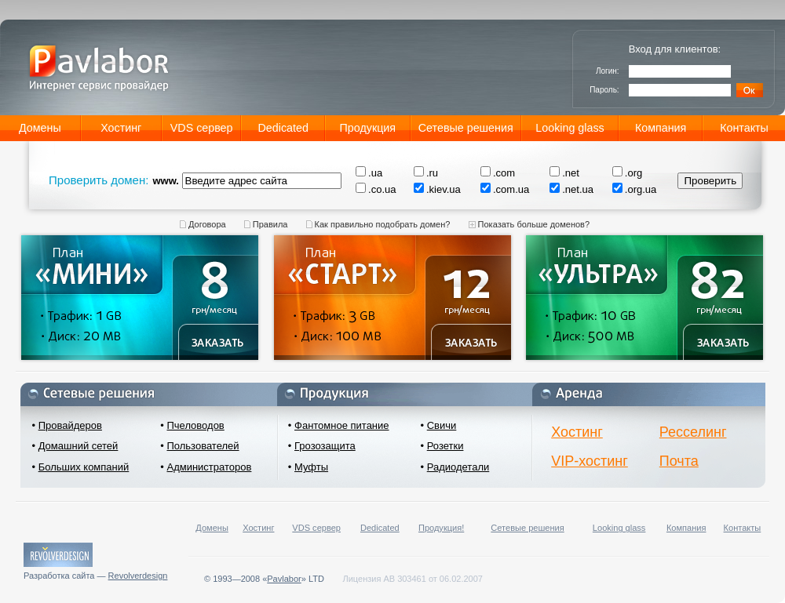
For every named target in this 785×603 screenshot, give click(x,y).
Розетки (445, 446)
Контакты (744, 128)
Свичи (442, 425)
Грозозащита (325, 446)
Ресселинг (693, 432)
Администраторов (208, 467)
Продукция (368, 128)
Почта (679, 461)
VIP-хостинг (589, 461)
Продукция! (441, 527)
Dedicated (283, 128)
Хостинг (120, 128)
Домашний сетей (78, 446)
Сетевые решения (465, 128)
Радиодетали (458, 467)
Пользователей (202, 446)
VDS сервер (201, 128)
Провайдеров (70, 425)
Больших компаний (84, 467)
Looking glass (569, 128)
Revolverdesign (138, 575)
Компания (660, 128)
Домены (40, 128)
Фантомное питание (341, 425)
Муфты (311, 467)
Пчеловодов (195, 425)
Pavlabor (284, 578)
